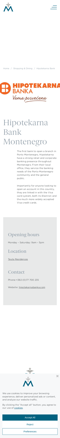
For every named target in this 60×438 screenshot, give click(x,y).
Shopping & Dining (22, 68)
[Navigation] (53, 7)
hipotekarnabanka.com (32, 287)
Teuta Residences (18, 259)
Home (6, 68)
